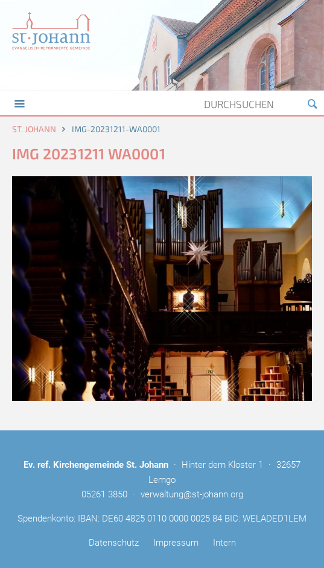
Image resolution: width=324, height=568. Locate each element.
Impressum (176, 542)
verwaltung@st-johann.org (192, 494)
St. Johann (34, 129)
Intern (224, 542)
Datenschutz (114, 542)
